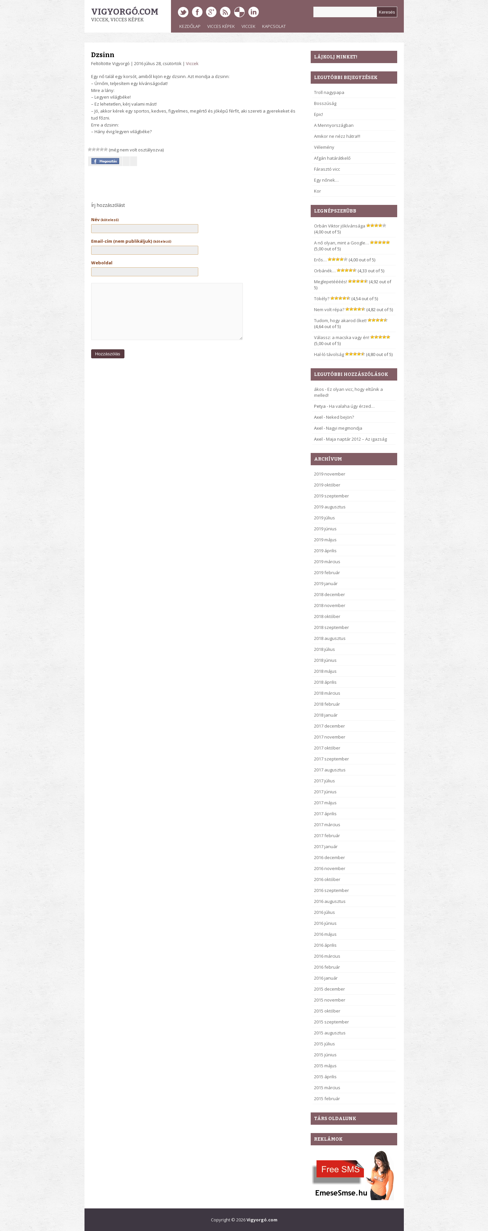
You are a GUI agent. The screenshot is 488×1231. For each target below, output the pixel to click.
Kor (317, 191)
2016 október (327, 879)
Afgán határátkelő (332, 158)
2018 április (325, 682)
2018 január (326, 715)
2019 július (324, 518)
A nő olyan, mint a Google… (341, 243)
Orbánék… (325, 271)
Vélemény (324, 147)
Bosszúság (325, 103)
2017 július (324, 781)
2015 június (325, 1055)
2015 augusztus (330, 1033)
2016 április (325, 945)
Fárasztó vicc (327, 169)
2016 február (327, 967)
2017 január (326, 846)
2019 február (327, 572)
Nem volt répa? (329, 309)
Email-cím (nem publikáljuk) (131, 241)
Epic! (318, 114)
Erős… (320, 260)
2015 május (325, 1066)
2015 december (329, 989)
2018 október (327, 616)
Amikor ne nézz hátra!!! (337, 136)
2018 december (329, 594)
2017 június (325, 792)
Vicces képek (221, 26)
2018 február (327, 704)
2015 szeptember (331, 1022)
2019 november (329, 474)
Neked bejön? (340, 417)
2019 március (327, 562)
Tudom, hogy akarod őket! (340, 320)
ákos (319, 389)
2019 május (325, 540)
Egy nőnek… (326, 180)
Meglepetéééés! (330, 282)
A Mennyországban (334, 125)
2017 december (329, 726)
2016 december (329, 857)
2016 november (329, 868)
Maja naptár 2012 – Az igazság (356, 439)
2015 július (324, 1044)
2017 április (325, 814)
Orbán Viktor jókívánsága (339, 226)
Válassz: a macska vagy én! (341, 337)
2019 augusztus (330, 507)
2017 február (327, 835)
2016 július (324, 912)
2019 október (327, 485)
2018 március (327, 693)
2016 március (327, 956)
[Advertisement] (166, 186)
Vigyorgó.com (124, 12)
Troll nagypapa (329, 92)
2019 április (325, 551)
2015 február (327, 1098)
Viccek (248, 26)
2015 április (325, 1077)
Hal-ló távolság (329, 354)
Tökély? (321, 299)
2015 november (329, 1000)
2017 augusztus (330, 770)
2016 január (326, 978)
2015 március (327, 1088)
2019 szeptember (331, 496)
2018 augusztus (330, 638)
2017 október (327, 748)
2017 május (325, 803)
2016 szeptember (331, 890)
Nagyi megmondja (344, 428)
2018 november (329, 605)
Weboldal (101, 263)
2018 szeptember (331, 627)
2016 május (325, 934)
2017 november (329, 737)
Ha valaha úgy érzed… (352, 406)
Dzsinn (102, 55)
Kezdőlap (190, 26)
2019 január (326, 583)
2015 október (327, 1011)
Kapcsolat (274, 26)
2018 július (324, 649)
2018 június (325, 660)
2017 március (327, 825)
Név (105, 219)
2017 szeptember (331, 759)
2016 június (325, 923)
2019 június (325, 529)
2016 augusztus (330, 901)
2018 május (325, 671)
